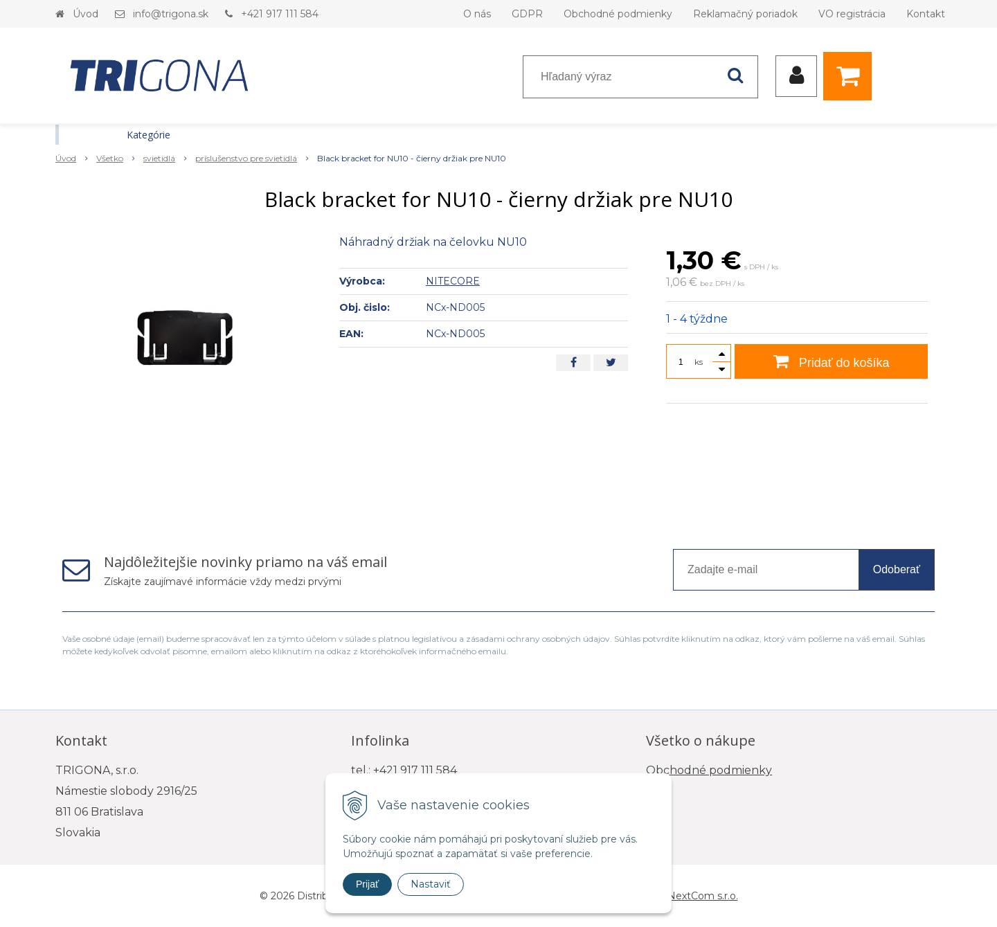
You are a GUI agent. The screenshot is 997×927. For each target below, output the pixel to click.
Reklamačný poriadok (745, 14)
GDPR (527, 14)
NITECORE (453, 281)
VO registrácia (852, 14)
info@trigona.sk (170, 14)
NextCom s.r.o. (702, 896)
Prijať (367, 884)
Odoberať (896, 569)
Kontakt (925, 14)
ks (698, 362)
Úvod (85, 14)
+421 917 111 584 (279, 14)
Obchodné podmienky (618, 14)
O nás (477, 14)
